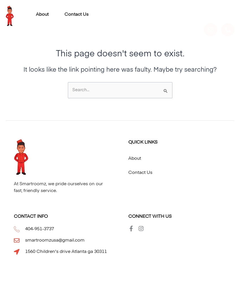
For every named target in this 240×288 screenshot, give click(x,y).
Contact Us (76, 13)
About (42, 13)
